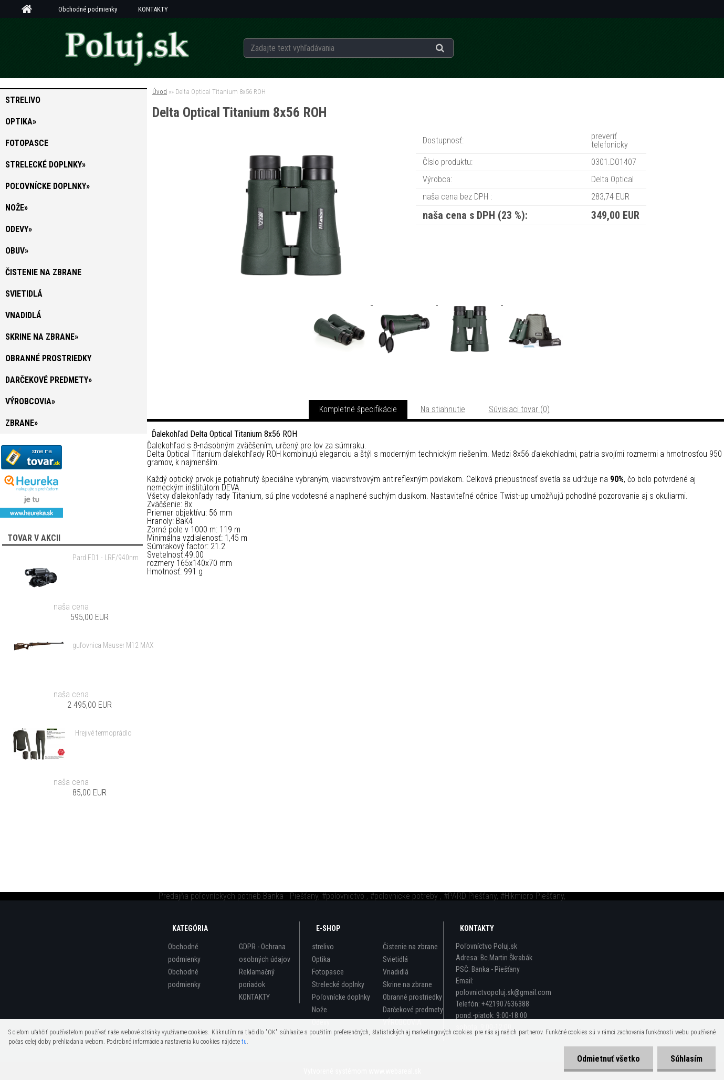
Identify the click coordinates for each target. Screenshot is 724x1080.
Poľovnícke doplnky (341, 997)
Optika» (20, 122)
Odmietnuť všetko (608, 1059)
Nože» (16, 208)
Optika (321, 959)
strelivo (22, 100)
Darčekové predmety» (48, 380)
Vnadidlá (23, 315)
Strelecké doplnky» (45, 165)
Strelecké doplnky (338, 984)
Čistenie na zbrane (43, 272)
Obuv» (16, 251)
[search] (453, 48)
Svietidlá (24, 294)
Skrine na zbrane (407, 984)
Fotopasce (26, 143)
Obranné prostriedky (48, 358)
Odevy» (18, 229)
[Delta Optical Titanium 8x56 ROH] (290, 144)
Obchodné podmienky (87, 9)
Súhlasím (686, 1059)
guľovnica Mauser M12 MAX (113, 645)
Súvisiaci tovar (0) (519, 409)
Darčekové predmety (413, 1009)
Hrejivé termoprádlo (103, 733)
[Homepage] (30, 9)
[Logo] (126, 48)
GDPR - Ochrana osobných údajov (264, 952)
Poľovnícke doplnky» (47, 186)
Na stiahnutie (443, 409)
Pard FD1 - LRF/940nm (105, 557)
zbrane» (21, 423)
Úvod (159, 92)
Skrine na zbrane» (41, 337)
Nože (319, 1009)
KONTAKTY (153, 9)
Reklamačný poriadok (257, 978)
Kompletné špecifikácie (358, 409)
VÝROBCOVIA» (30, 401)
